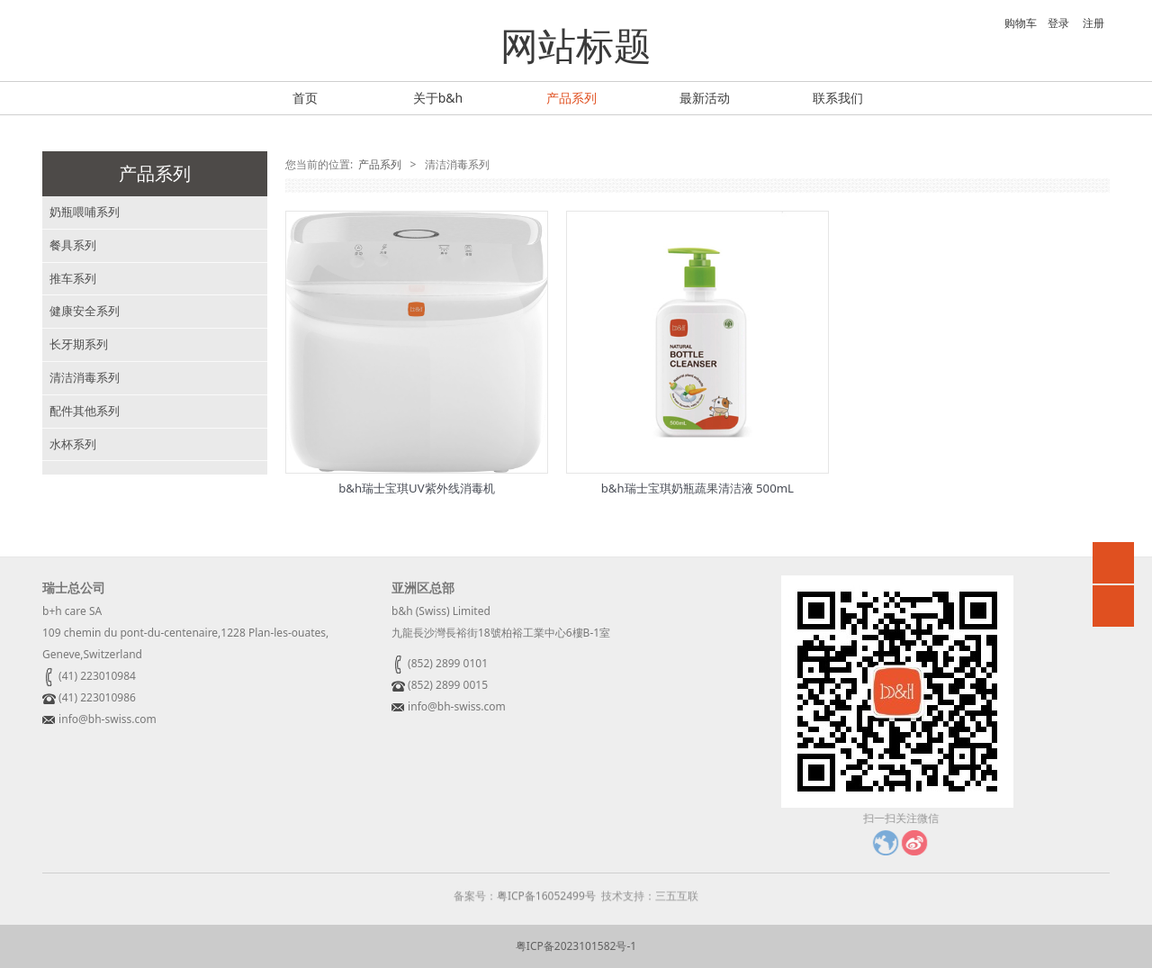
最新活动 (705, 97)
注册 (1093, 23)
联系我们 (838, 97)
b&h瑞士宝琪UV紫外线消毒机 (416, 488)
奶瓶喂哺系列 (85, 212)
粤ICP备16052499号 (546, 908)
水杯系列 (73, 444)
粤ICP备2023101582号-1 (576, 946)
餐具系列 (73, 245)
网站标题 (576, 44)
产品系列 (571, 97)
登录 (1058, 23)
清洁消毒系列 (85, 377)
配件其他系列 (85, 411)
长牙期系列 (79, 344)
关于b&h (438, 97)
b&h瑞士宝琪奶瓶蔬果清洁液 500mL (697, 488)
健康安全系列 (85, 311)
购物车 (1011, 23)
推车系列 (73, 278)
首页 (305, 97)
